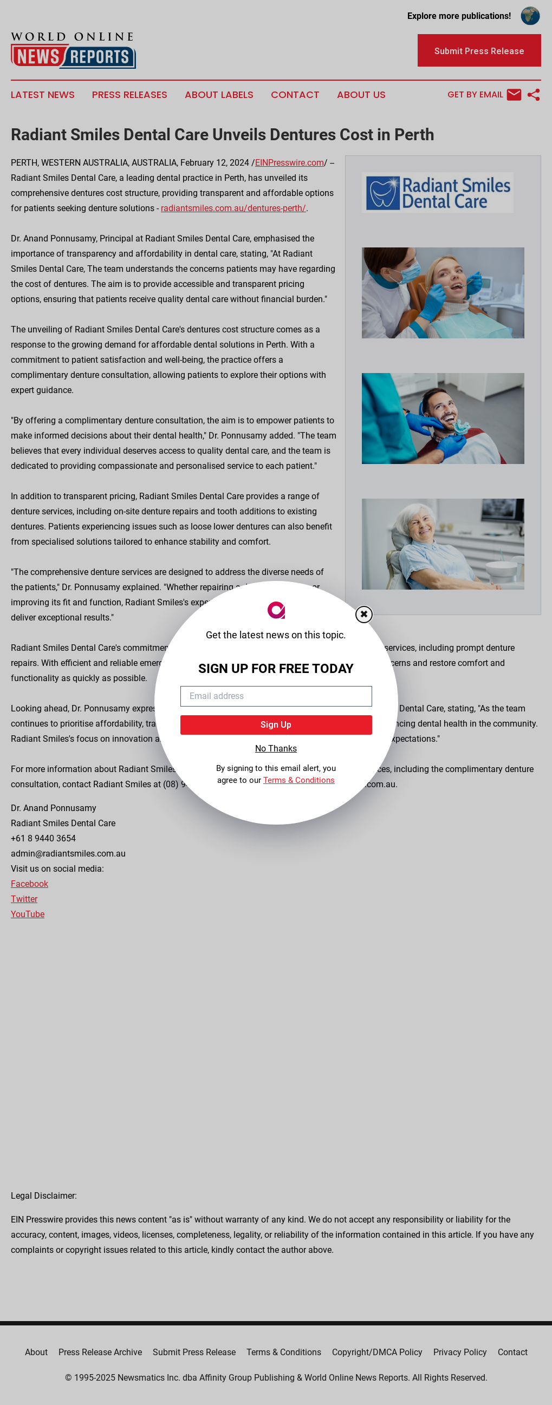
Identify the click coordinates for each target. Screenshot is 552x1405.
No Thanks (276, 748)
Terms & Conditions (299, 780)
